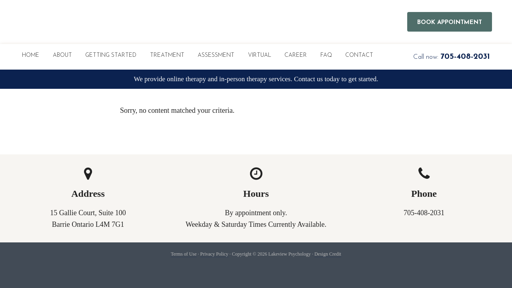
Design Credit (327, 254)
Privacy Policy (214, 254)
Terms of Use (183, 254)
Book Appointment (449, 23)
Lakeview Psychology (114, 22)
